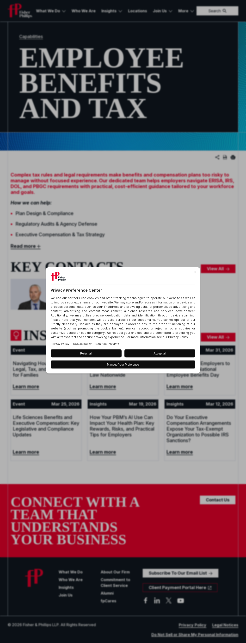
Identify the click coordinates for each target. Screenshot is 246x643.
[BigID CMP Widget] (123, 321)
